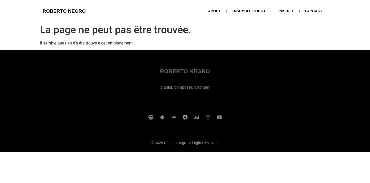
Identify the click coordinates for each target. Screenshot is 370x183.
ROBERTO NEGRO (64, 11)
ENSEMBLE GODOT (248, 11)
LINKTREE (285, 11)
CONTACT (313, 11)
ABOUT (214, 11)
